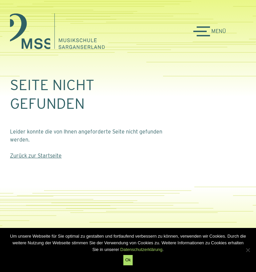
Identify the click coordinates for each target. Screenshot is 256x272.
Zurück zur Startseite (36, 156)
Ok (128, 259)
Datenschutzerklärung (141, 249)
